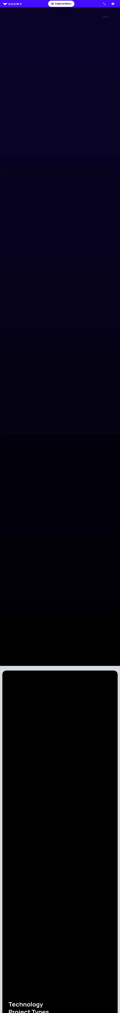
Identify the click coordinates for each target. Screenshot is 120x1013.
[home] (12, 3)
